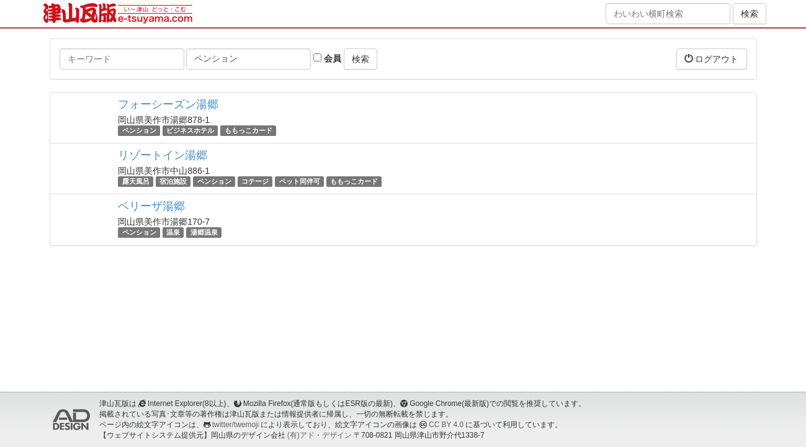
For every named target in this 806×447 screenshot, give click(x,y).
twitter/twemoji (235, 424)
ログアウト (711, 58)
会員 (327, 58)
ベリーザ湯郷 (151, 206)
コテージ (255, 181)
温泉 (173, 232)
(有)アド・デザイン (319, 435)
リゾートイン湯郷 (162, 155)
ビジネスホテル (190, 130)
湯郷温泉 (204, 232)
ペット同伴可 (299, 181)
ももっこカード (248, 130)
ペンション (139, 130)
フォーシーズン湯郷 (168, 104)
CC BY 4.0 (446, 424)
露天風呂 (136, 181)
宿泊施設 (173, 181)
